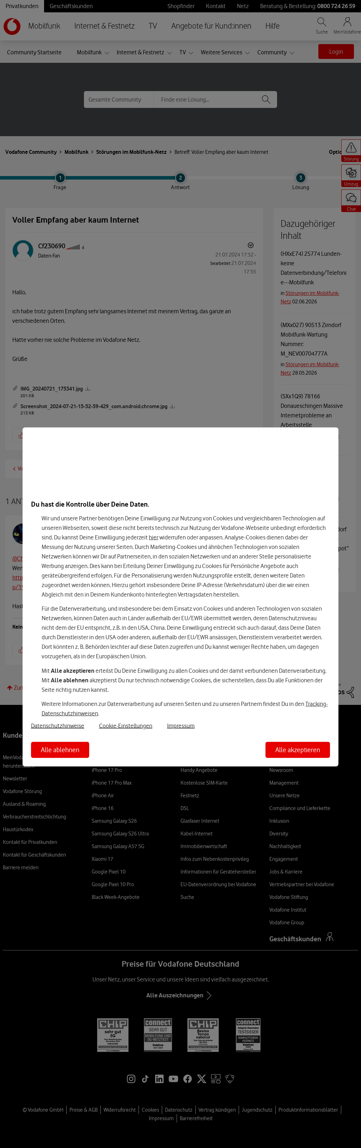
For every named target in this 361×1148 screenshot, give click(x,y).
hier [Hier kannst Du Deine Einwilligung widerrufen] (153, 536)
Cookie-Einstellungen (125, 725)
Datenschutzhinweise (57, 725)
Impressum (181, 725)
